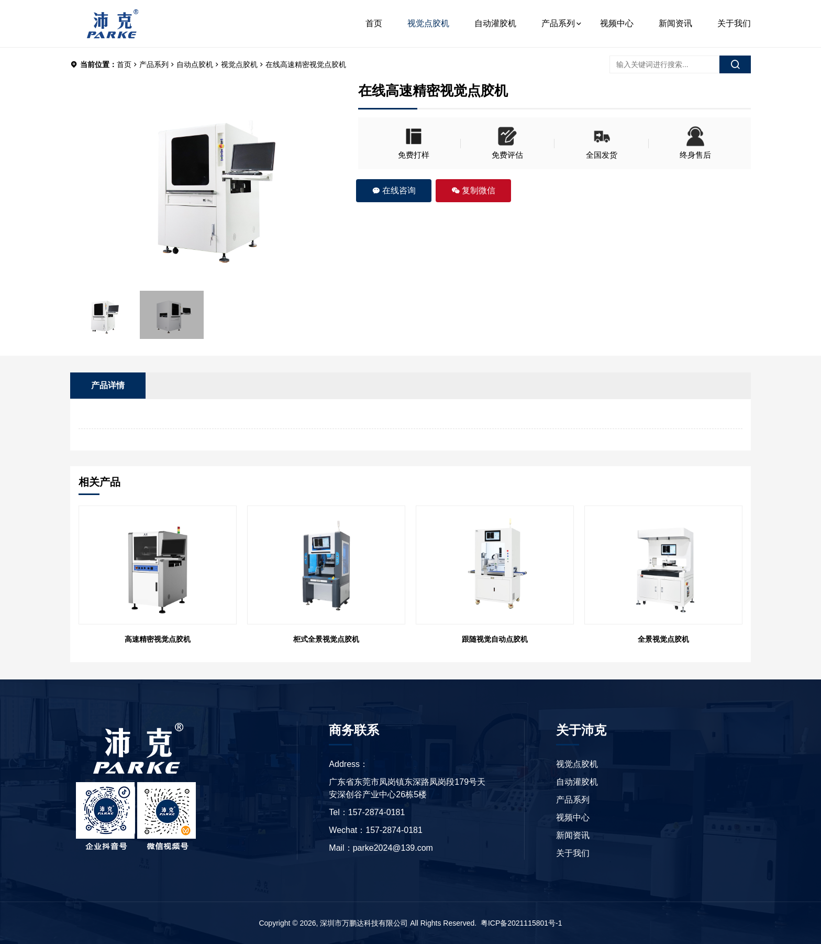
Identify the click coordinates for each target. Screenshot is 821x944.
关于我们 (734, 23)
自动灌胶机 (495, 23)
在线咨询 (394, 190)
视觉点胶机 (428, 23)
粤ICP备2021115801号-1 (521, 923)
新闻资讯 (675, 23)
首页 (373, 23)
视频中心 (617, 23)
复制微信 (473, 190)
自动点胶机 (194, 64)
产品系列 (558, 23)
